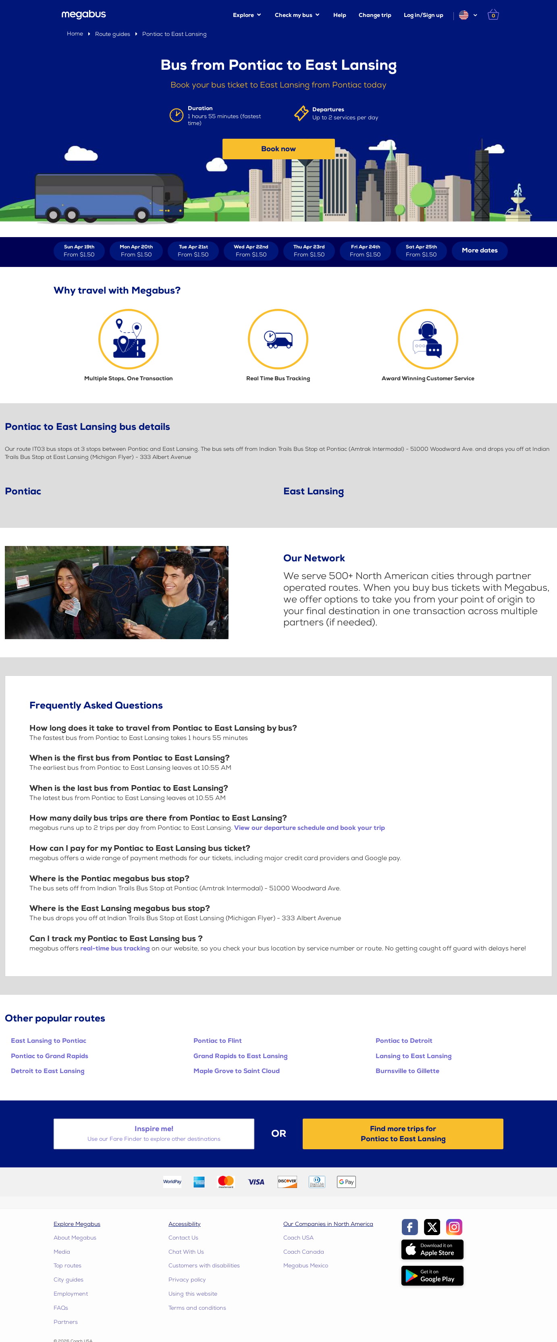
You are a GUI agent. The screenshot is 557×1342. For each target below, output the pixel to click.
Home (75, 33)
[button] (467, 15)
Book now (278, 149)
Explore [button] (243, 15)
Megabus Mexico (305, 1265)
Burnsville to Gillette (407, 1071)
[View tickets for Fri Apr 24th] (365, 251)
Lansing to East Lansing (414, 1056)
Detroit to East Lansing (48, 1071)
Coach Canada (303, 1251)
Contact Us (183, 1237)
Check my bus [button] (293, 15)
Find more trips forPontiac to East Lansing (403, 1134)
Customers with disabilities (204, 1265)
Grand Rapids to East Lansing (240, 1056)
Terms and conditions (197, 1307)
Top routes (67, 1265)
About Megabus (75, 1237)
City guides (68, 1279)
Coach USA (298, 1237)
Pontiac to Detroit (404, 1041)
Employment (71, 1293)
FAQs (61, 1307)
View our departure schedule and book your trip (309, 828)
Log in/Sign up (423, 15)
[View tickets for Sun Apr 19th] (79, 251)
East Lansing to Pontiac (48, 1041)
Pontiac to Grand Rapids (49, 1056)
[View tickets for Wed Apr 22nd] (251, 251)
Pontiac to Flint (217, 1041)
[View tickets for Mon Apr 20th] (136, 251)
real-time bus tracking (115, 948)
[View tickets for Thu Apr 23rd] (309, 251)
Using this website (192, 1293)
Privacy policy (187, 1279)
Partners (66, 1322)
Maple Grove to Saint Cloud (236, 1071)
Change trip (375, 15)
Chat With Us (186, 1251)
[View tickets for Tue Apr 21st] (193, 251)
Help (339, 15)
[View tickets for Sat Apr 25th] (421, 251)
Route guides (112, 34)
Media (62, 1251)
